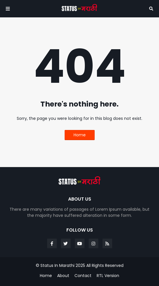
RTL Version (108, 275)
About (63, 275)
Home (80, 135)
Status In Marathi (57, 265)
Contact (82, 275)
